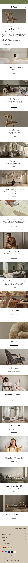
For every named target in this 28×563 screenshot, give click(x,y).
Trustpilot (4, 558)
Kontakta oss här (5, 44)
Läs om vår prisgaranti (14, 371)
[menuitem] (2, 7)
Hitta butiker (10, 547)
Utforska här (14, 106)
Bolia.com (4, 26)
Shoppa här (20, 2)
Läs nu (14, 400)
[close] (25, 2)
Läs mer (14, 76)
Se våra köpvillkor (14, 344)
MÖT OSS (10, 26)
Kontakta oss (14, 461)
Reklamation (14, 257)
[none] (14, 7)
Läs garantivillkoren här (14, 317)
